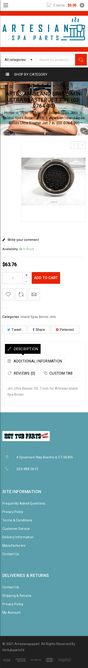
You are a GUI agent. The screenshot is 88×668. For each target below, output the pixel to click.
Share (39, 330)
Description (25, 349)
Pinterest (65, 330)
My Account (11, 612)
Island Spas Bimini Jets (23, 118)
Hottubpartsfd (13, 650)
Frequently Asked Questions (24, 503)
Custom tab (61, 373)
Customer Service (16, 529)
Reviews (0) (23, 373)
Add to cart (46, 278)
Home (9, 113)
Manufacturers (13, 545)
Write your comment (23, 240)
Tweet (14, 330)
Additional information (37, 361)
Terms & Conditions (17, 520)
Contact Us (10, 554)
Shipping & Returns (17, 596)
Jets (24, 113)
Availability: (10, 249)
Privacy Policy (12, 512)
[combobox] (18, 60)
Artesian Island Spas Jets (56, 113)
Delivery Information (18, 537)
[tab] (23, 349)
